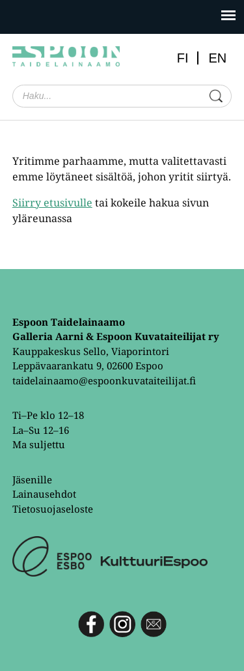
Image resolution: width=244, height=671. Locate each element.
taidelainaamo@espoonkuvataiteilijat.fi (104, 380)
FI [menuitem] (183, 57)
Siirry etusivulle (52, 202)
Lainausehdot (44, 493)
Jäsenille (32, 479)
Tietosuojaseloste (52, 508)
